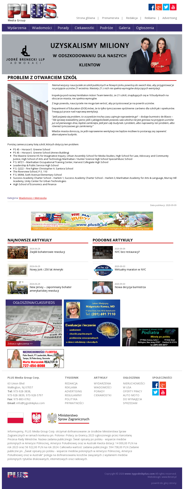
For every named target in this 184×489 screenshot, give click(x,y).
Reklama (150, 18)
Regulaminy (73, 395)
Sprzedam (130, 403)
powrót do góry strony (163, 483)
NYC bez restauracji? (127, 252)
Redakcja (132, 18)
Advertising (169, 18)
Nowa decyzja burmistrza (130, 287)
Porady (63, 27)
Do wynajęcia (132, 399)
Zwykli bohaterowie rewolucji (47, 252)
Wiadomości (42, 27)
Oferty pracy (132, 391)
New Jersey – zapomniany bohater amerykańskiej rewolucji (51, 288)
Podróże (106, 27)
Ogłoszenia (145, 27)
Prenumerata (110, 18)
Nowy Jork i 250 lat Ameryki (46, 269)
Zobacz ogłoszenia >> (20, 343)
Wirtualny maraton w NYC (130, 269)
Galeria (124, 27)
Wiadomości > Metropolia (33, 198)
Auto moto (131, 395)
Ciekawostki (84, 27)
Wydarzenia (17, 27)
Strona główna (85, 18)
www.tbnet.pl (169, 477)
